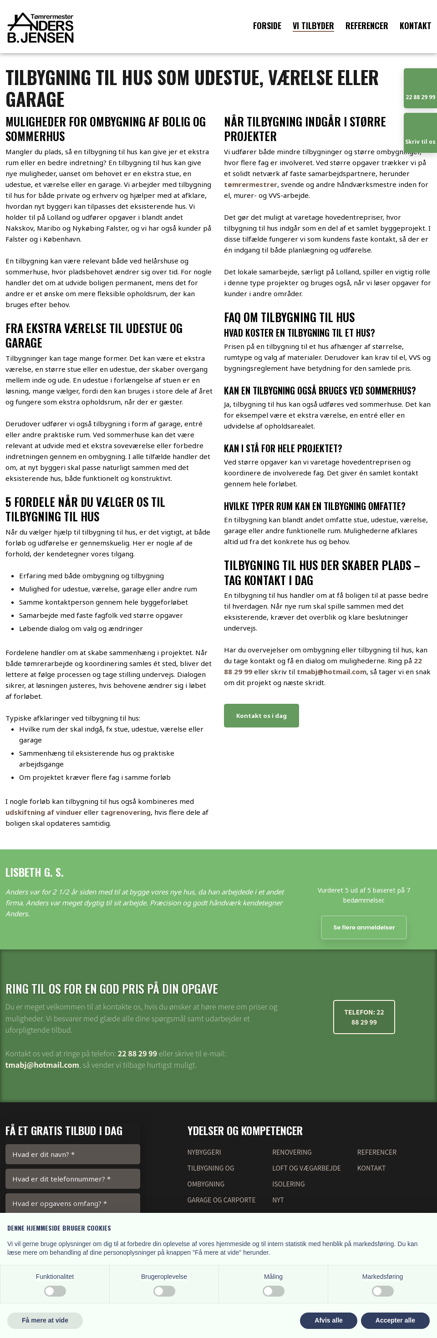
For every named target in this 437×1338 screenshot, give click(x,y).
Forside (267, 25)
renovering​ (292, 1151)
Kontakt (416, 25)
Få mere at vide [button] (45, 1320)
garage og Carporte (222, 1199)
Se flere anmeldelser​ (364, 927)
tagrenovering (126, 812)
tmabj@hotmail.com (331, 671)
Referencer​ (376, 1151)
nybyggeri (204, 1151)
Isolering (288, 1183)
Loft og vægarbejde (306, 1167)
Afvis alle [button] (328, 1320)
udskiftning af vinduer (43, 812)
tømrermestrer (250, 184)
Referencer (367, 25)
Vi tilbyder (313, 25)
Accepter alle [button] (395, 1320)
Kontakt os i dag (261, 716)
